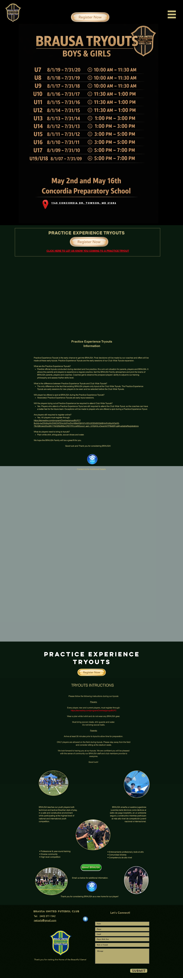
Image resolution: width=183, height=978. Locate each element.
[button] (172, 14)
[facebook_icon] (85, 919)
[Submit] (138, 971)
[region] (170, 14)
